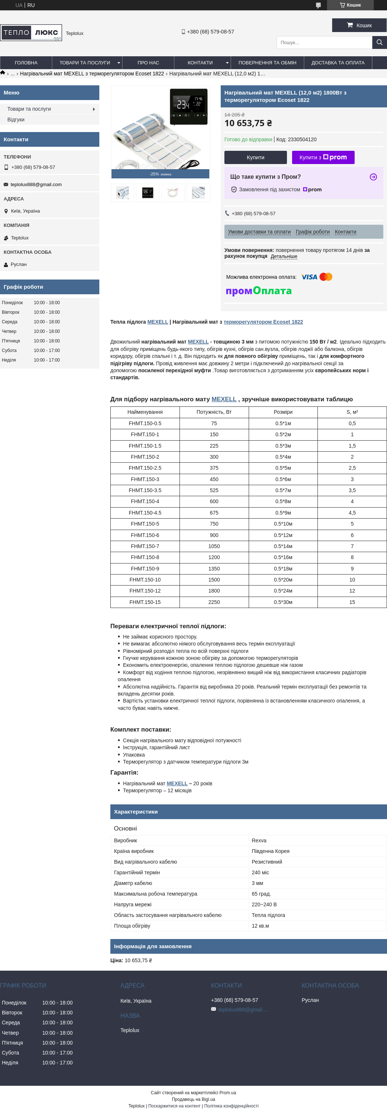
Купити (255, 157)
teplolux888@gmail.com (36, 184)
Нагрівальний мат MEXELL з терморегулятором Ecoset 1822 (92, 74)
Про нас (148, 62)
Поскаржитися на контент (174, 1106)
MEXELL (158, 322)
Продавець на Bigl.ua (193, 1099)
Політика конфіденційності (231, 1106)
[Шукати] (379, 42)
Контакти (200, 62)
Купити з (323, 157)
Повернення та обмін (267, 62)
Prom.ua (228, 1092)
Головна (26, 62)
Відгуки (16, 119)
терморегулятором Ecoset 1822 (263, 322)
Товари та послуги (85, 62)
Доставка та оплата (338, 62)
